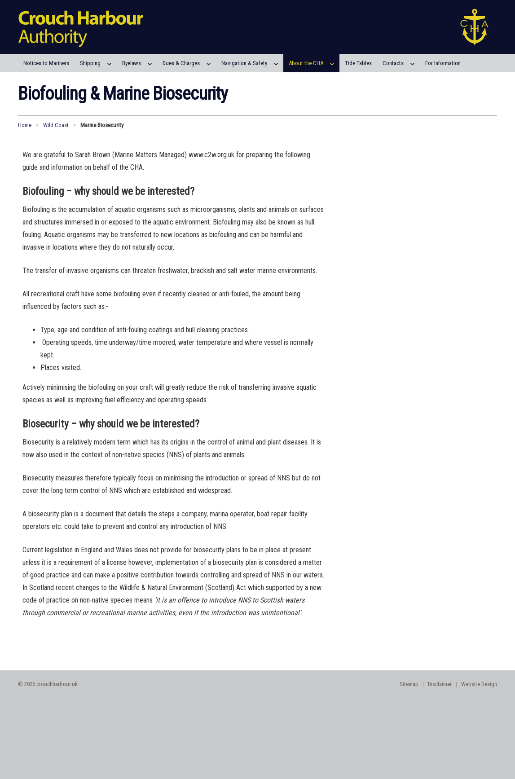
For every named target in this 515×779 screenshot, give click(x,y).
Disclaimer (440, 684)
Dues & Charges (181, 63)
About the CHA (306, 63)
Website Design (479, 684)
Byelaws (131, 63)
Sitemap (409, 684)
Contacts (393, 63)
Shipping (90, 63)
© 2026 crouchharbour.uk (48, 684)
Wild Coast (56, 125)
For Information (443, 63)
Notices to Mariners (46, 63)
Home (24, 125)
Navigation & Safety (244, 63)
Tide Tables (358, 63)
